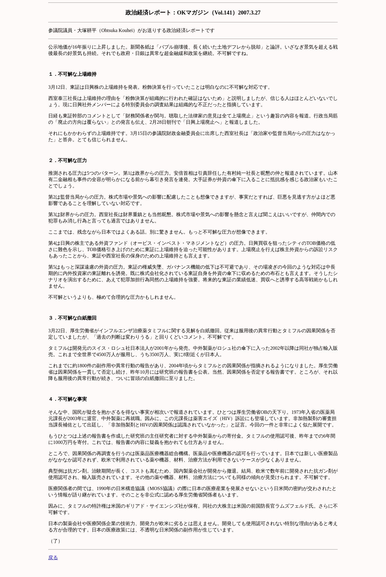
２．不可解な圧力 (67, 160)
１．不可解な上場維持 (72, 74)
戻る (53, 557)
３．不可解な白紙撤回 (72, 317)
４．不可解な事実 (67, 399)
